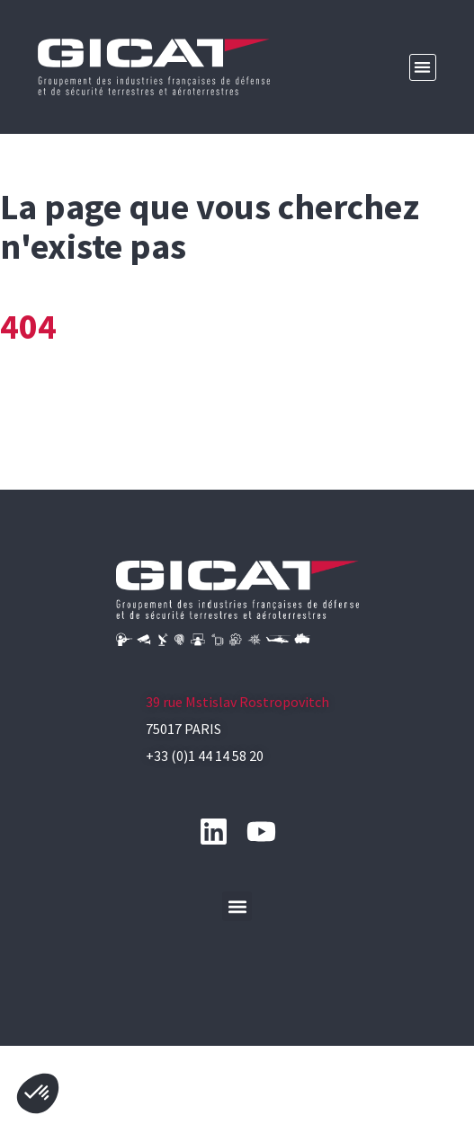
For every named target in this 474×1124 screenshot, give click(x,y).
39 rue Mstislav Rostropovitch (237, 762)
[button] (423, 68)
